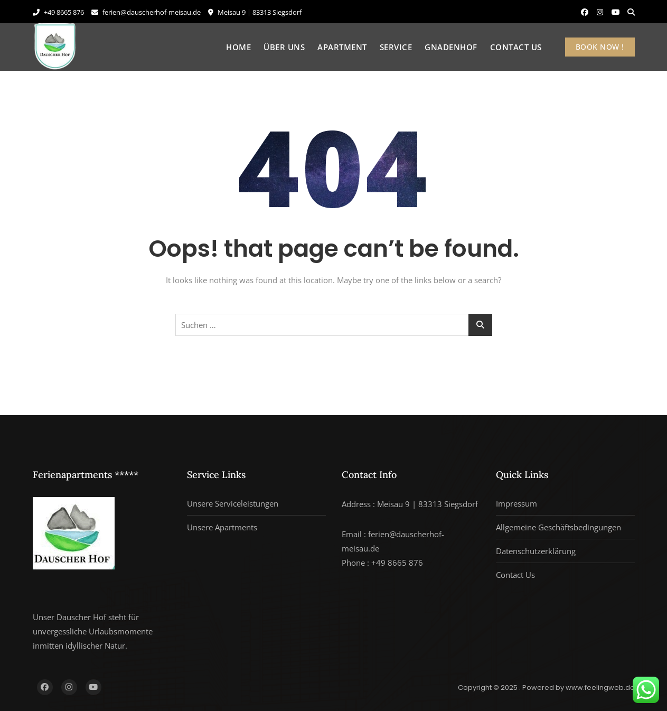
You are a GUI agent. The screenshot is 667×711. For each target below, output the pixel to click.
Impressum (516, 503)
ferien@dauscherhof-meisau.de (146, 12)
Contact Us (516, 47)
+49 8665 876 (58, 12)
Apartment (342, 47)
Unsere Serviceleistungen (232, 503)
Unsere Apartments (222, 527)
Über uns (284, 47)
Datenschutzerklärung (536, 551)
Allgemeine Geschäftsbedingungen (558, 527)
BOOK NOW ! (600, 47)
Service (396, 47)
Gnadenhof (451, 47)
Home (238, 47)
